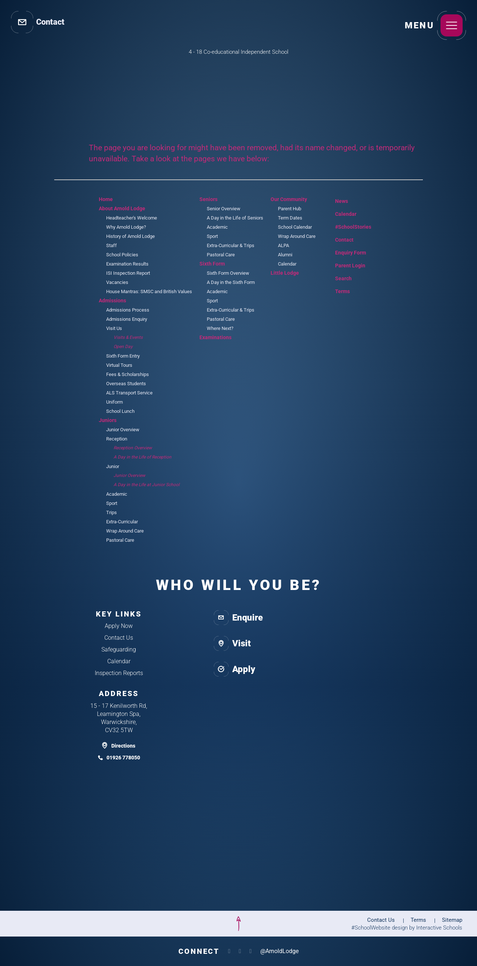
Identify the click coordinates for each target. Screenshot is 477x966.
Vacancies (117, 282)
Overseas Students (126, 383)
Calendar (287, 264)
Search (338, 277)
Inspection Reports (119, 673)
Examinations (215, 337)
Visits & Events (128, 337)
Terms (337, 290)
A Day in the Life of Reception (142, 457)
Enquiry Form (345, 252)
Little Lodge (285, 273)
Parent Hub (289, 208)
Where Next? (220, 328)
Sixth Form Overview (228, 273)
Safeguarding (118, 649)
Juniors (107, 420)
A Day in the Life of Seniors (235, 218)
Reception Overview (133, 447)
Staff (111, 245)
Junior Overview (122, 429)
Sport (111, 503)
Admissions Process (127, 310)
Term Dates (290, 218)
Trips (111, 512)
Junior (112, 466)
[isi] (115, 923)
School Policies (122, 254)
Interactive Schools (439, 927)
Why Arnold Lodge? (126, 227)
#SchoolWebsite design (379, 927)
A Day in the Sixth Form (231, 282)
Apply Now (119, 625)
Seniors (208, 199)
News (336, 200)
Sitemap (452, 920)
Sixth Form (212, 264)
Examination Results (127, 264)
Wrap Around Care (125, 531)
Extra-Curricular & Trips (230, 245)
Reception (116, 439)
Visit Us (114, 328)
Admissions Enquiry (126, 319)
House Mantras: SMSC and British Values (149, 291)
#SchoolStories (347, 227)
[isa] (47, 923)
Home (106, 199)
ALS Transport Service (129, 393)
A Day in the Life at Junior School (147, 484)
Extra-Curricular (122, 521)
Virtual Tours (119, 365)
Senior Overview (223, 208)
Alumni (285, 254)
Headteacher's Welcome (131, 218)
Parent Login (344, 263)
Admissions (112, 300)
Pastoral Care (120, 540)
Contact (339, 240)
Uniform (114, 402)
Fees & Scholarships (127, 374)
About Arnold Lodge (122, 208)
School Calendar (295, 227)
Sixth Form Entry (123, 356)
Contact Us (118, 637)
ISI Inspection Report (128, 273)
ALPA (283, 245)
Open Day (123, 346)
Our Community (289, 199)
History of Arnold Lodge (130, 236)
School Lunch (120, 411)
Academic (116, 494)
